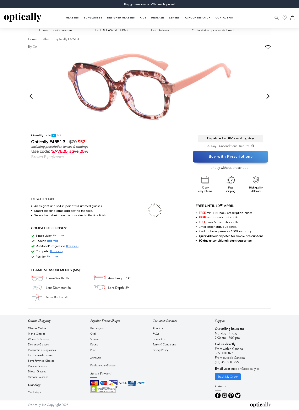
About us (158, 328)
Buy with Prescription (230, 156)
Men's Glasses (36, 334)
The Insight (34, 392)
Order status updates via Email (213, 30)
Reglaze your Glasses (103, 365)
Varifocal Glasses (38, 377)
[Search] (277, 18)
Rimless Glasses (37, 366)
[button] (143, 17)
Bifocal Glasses (37, 371)
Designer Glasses (38, 344)
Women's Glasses (38, 339)
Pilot (93, 350)
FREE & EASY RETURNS (111, 30)
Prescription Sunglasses (42, 350)
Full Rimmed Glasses (40, 355)
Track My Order (228, 376)
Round (94, 344)
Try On (32, 47)
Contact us (159, 339)
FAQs (156, 334)
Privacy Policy (160, 350)
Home (32, 39)
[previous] (31, 96)
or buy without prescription (230, 168)
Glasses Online (37, 328)
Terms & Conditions (164, 344)
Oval (93, 334)
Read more (59, 235)
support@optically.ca (245, 369)
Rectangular (97, 328)
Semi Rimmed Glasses (41, 361)
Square (94, 339)
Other (46, 39)
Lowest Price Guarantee (55, 30)
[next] (267, 96)
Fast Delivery (160, 30)
